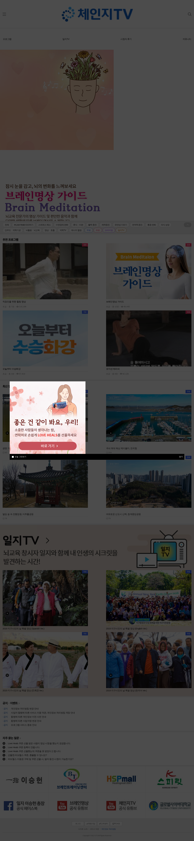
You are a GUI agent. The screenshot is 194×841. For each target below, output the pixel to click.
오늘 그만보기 (20, 457)
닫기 (181, 456)
